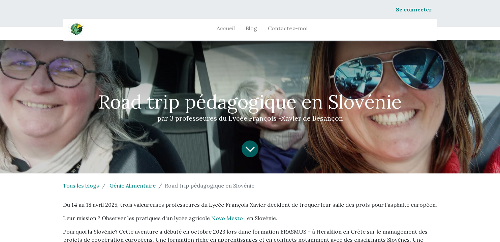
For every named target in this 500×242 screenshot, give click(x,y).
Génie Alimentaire (133, 185)
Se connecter (414, 9)
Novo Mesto (227, 218)
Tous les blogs (81, 185)
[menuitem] (226, 29)
